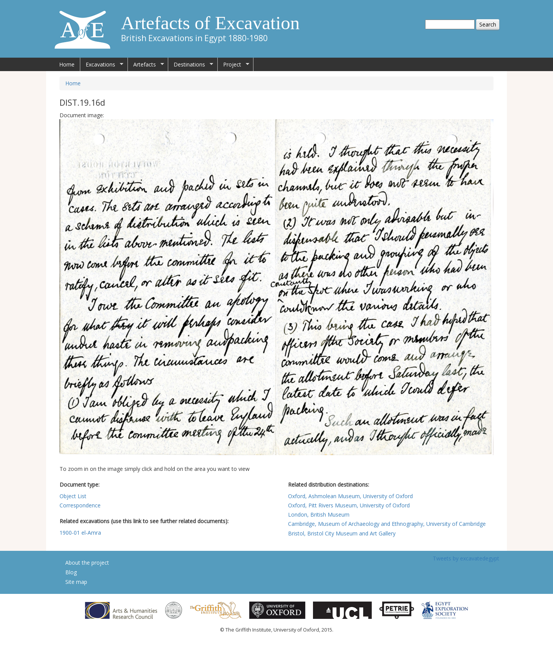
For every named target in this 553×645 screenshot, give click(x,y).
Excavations (101, 64)
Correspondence (80, 505)
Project (233, 64)
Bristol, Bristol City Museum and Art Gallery (342, 533)
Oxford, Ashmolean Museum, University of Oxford (350, 496)
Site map (76, 581)
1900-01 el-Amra (80, 532)
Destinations (190, 64)
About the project (87, 562)
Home (67, 64)
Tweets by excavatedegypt (466, 558)
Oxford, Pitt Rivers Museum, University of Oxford (349, 505)
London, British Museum (318, 514)
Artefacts (146, 64)
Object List (73, 496)
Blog (71, 572)
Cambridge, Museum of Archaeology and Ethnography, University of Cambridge (387, 523)
